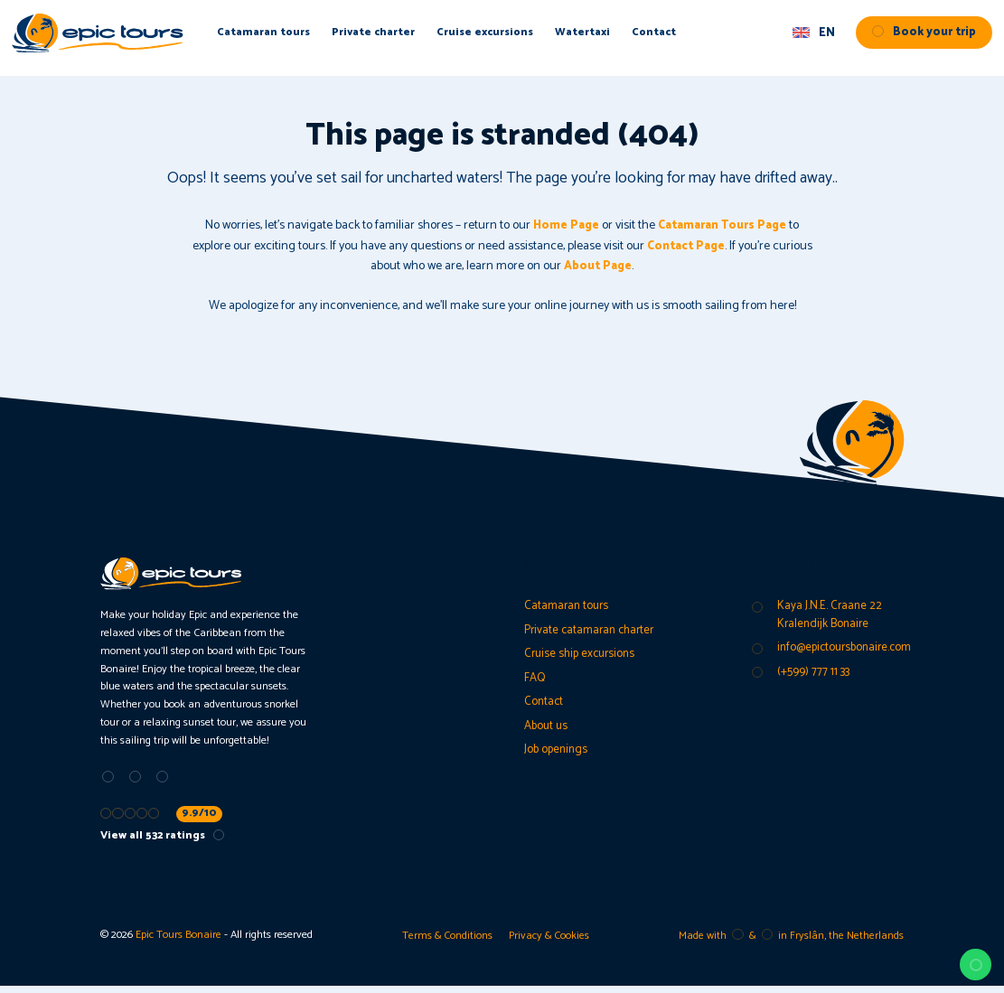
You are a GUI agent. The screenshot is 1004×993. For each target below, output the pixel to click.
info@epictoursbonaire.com (849, 651)
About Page (598, 266)
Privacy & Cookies (550, 942)
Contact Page (685, 246)
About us (547, 733)
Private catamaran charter (593, 632)
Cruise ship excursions (583, 657)
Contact (682, 38)
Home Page (559, 225)
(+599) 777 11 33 (814, 676)
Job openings (557, 758)
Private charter (398, 38)
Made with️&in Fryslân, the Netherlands (791, 942)
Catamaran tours (286, 38)
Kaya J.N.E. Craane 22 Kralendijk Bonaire (830, 616)
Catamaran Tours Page (724, 225)
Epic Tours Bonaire (178, 942)
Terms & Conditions (445, 942)
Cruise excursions (510, 38)
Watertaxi (610, 38)
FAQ (536, 682)
